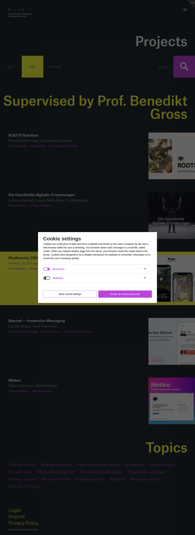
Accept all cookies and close (125, 294)
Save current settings (70, 294)
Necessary (59, 269)
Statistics (58, 278)
